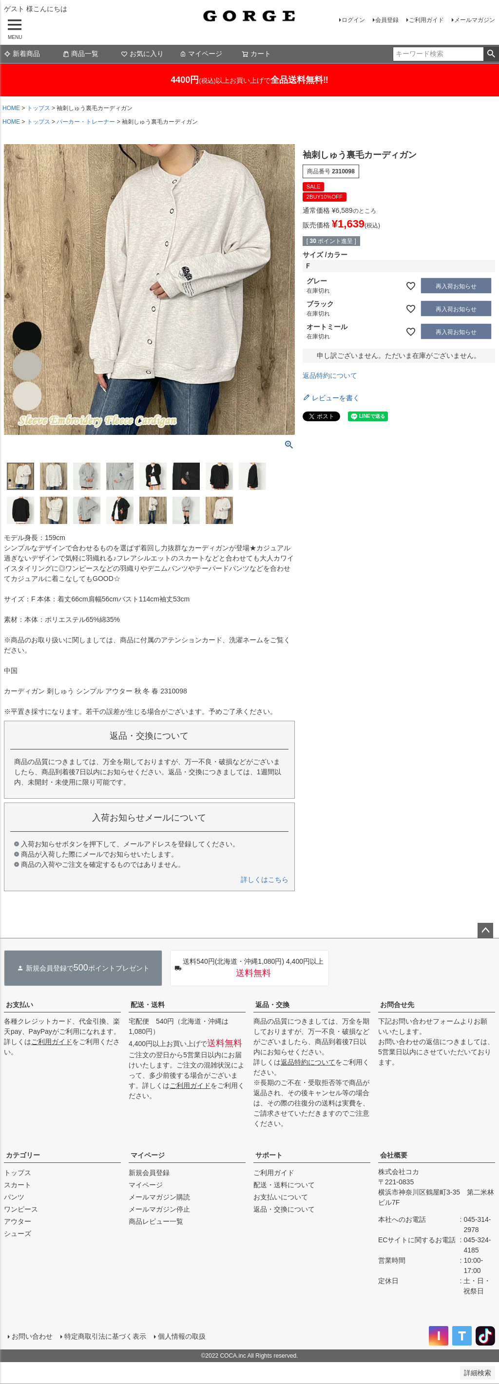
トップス (38, 108)
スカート (17, 1185)
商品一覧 (80, 53)
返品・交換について (284, 1209)
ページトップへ (485, 930)
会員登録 (387, 20)
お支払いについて (280, 1197)
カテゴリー (23, 1155)
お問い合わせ (32, 1336)
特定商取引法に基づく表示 (105, 1336)
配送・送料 (148, 1005)
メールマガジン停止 (159, 1209)
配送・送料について (284, 1185)
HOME (11, 108)
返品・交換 (272, 1005)
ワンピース (21, 1209)
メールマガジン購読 (159, 1197)
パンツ (14, 1197)
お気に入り (142, 53)
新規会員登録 (149, 1173)
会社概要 (393, 1155)
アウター (17, 1221)
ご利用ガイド (426, 20)
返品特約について (330, 375)
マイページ (200, 53)
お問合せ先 (397, 1005)
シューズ (17, 1233)
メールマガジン (474, 20)
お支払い (19, 1005)
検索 (491, 54)
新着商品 (22, 53)
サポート (269, 1155)
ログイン (353, 20)
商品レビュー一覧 (156, 1221)
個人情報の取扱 (182, 1336)
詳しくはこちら (264, 879)
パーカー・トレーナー (86, 121)
